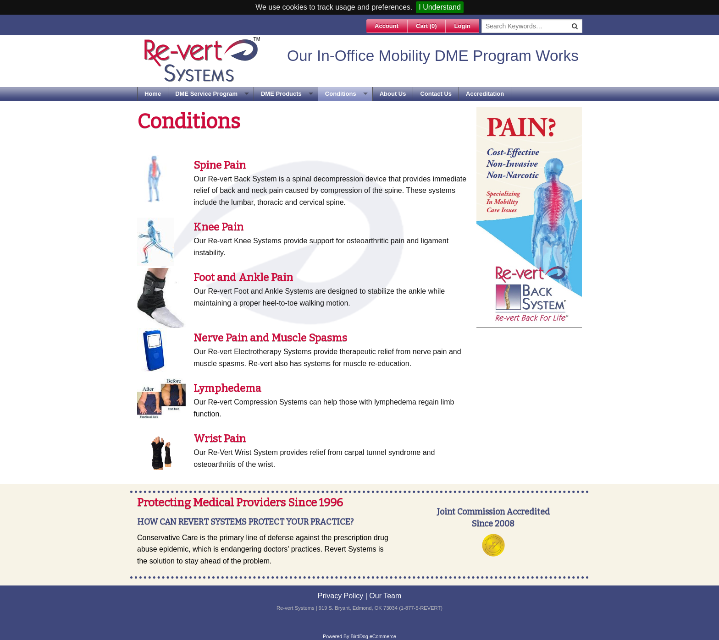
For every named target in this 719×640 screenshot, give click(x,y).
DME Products (281, 93)
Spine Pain (220, 165)
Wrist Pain (220, 438)
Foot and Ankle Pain (243, 277)
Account (386, 25)
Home (152, 93)
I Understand (440, 7)
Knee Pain (218, 226)
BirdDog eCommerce (373, 636)
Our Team (385, 596)
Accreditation (485, 93)
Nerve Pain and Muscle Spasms (270, 337)
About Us (393, 93)
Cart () (426, 25)
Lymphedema (227, 388)
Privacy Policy (341, 596)
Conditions (340, 93)
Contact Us (436, 93)
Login (462, 25)
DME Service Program (206, 93)
